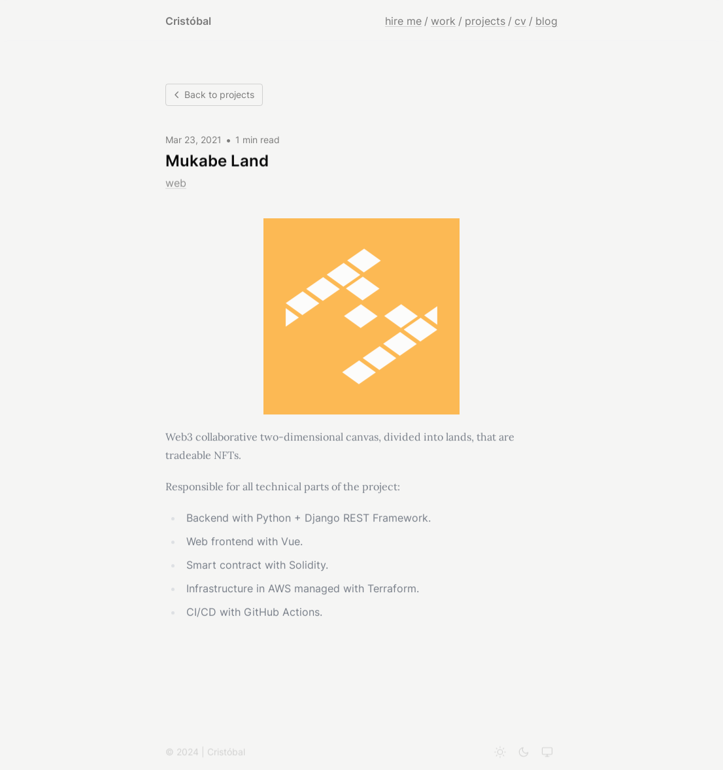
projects (485, 20)
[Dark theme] (523, 753)
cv (520, 20)
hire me (403, 20)
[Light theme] (500, 753)
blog (546, 20)
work (443, 20)
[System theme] (547, 753)
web (175, 183)
